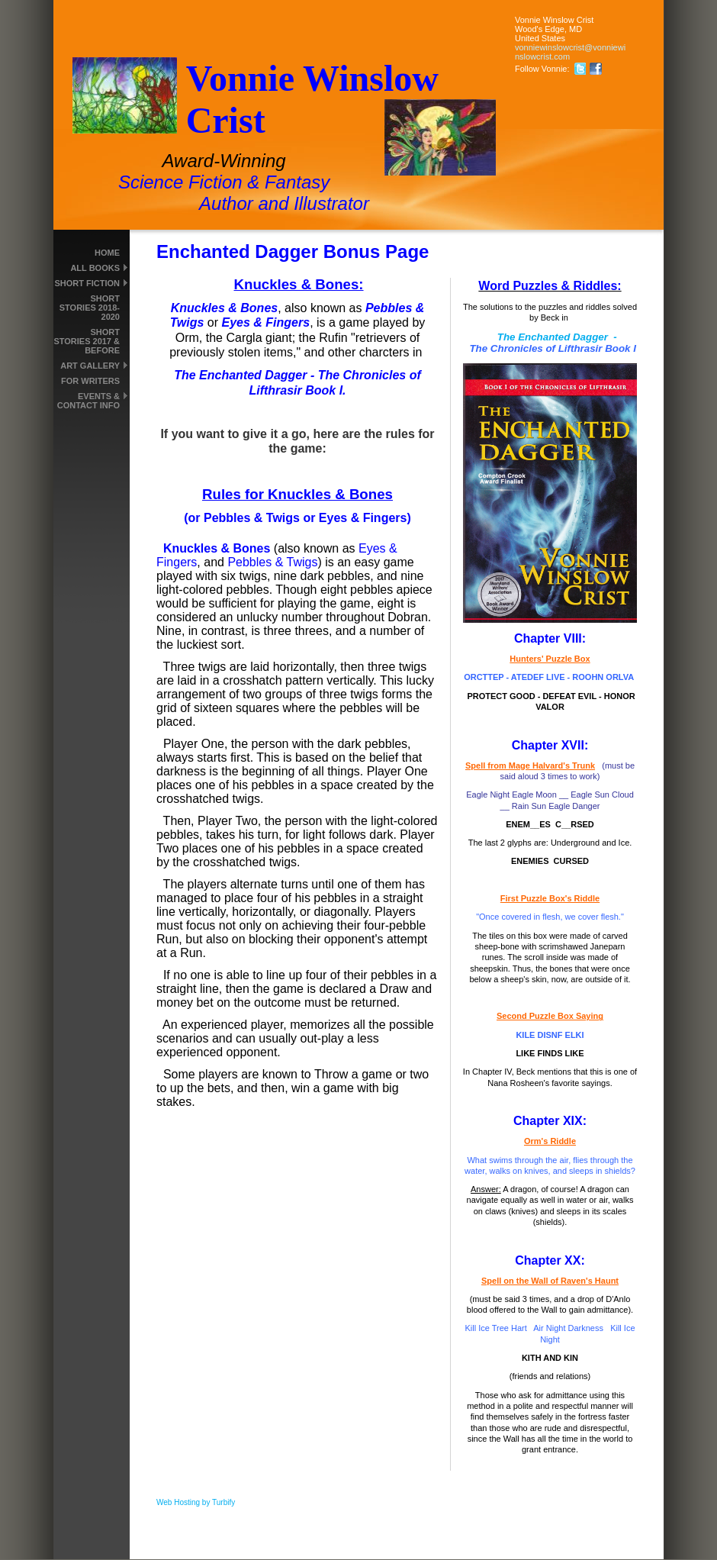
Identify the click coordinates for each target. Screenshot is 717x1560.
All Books (95, 267)
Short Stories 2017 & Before (86, 341)
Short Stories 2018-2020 (89, 307)
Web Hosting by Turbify (195, 1502)
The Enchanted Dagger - (550, 342)
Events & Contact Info (88, 401)
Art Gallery (90, 365)
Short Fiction (87, 283)
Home (107, 252)
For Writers (90, 380)
